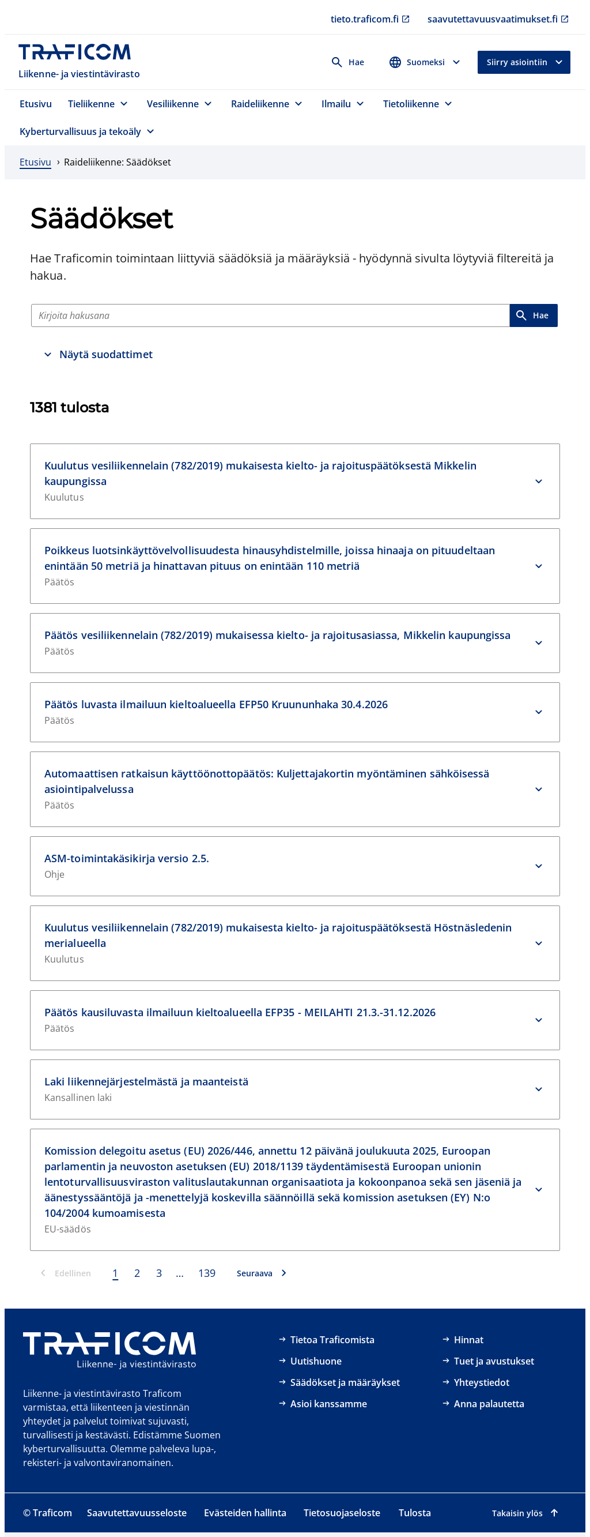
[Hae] (270, 315)
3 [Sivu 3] (159, 1273)
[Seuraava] (261, 1272)
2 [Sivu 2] (137, 1273)
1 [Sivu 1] (115, 1273)
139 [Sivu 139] (206, 1273)
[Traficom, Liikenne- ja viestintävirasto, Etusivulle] (80, 62)
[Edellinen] (66, 1272)
